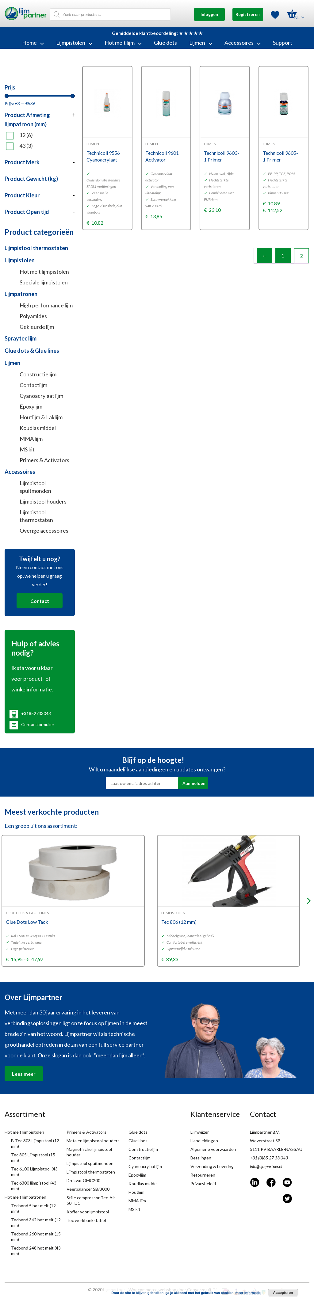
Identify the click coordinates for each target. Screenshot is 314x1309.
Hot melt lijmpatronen (25, 1197)
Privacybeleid (203, 1183)
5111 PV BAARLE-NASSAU (276, 1149)
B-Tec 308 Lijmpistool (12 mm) (35, 1143)
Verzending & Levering (212, 1166)
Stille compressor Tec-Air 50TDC (91, 1200)
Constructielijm (38, 374)
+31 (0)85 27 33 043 (269, 1157)
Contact (39, 601)
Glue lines (137, 1140)
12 (26, 135)
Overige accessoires (44, 530)
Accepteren (283, 1293)
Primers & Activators (44, 460)
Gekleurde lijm (37, 326)
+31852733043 (30, 713)
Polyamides (33, 316)
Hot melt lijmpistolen (44, 271)
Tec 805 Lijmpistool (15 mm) (33, 1157)
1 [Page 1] (282, 255)
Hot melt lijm (123, 42)
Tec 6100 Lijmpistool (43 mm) (34, 1171)
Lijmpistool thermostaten (36, 248)
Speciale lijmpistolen (44, 282)
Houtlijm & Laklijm (41, 417)
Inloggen (209, 14)
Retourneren (202, 1175)
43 (26, 146)
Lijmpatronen (21, 294)
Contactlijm (33, 385)
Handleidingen (204, 1140)
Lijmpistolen (74, 42)
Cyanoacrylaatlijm (145, 1166)
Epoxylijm (31, 406)
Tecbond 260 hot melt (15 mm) (36, 1236)
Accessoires (242, 42)
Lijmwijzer (199, 1132)
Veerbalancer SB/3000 (88, 1189)
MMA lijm (31, 438)
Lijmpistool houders (43, 501)
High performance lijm (46, 305)
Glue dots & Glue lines (32, 350)
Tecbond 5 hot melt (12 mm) (33, 1208)
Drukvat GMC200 (83, 1180)
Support (282, 42)
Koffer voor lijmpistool (88, 1211)
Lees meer (24, 1074)
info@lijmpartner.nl (266, 1166)
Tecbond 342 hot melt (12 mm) (36, 1222)
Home (33, 42)
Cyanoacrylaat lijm (41, 395)
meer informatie (248, 1293)
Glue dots (165, 42)
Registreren (248, 14)
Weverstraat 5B (265, 1140)
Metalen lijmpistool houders (93, 1140)
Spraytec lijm (20, 338)
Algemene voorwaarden (213, 1149)
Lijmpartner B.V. (265, 1132)
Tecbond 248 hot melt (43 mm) (36, 1250)
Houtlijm (136, 1192)
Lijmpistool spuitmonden (35, 487)
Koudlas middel (38, 427)
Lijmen (200, 42)
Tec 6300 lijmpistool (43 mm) (33, 1185)
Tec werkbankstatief (86, 1220)
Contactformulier (32, 724)
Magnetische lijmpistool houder (89, 1152)
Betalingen (200, 1157)
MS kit (27, 449)
